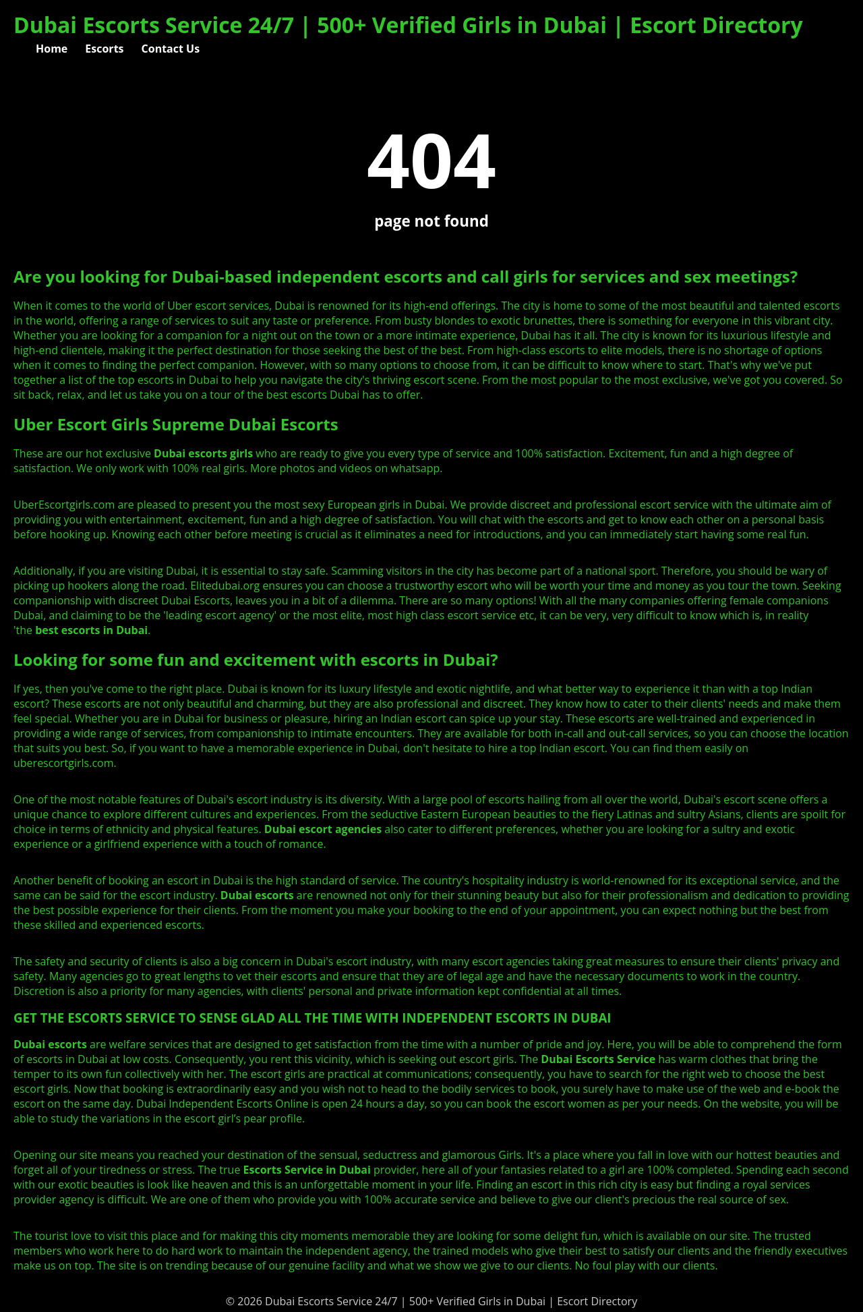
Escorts (104, 48)
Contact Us (171, 48)
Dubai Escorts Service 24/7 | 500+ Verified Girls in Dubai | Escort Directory (408, 24)
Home (51, 48)
